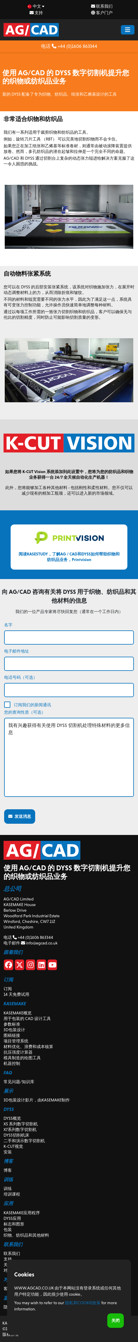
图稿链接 (12, 1035)
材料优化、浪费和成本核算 (28, 1046)
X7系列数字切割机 (20, 1129)
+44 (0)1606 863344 (74, 46)
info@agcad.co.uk (39, 943)
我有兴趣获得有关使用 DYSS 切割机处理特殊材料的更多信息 (69, 757)
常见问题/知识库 (19, 1081)
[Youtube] (52, 966)
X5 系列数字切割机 (21, 1124)
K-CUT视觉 (13, 1146)
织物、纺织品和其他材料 (26, 1235)
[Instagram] (30, 966)
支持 (36, 12)
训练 (8, 1188)
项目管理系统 (16, 1041)
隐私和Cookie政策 (82, 1302)
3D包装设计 (14, 1029)
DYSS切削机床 (16, 1135)
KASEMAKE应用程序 (22, 1212)
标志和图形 (14, 1224)
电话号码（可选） (20, 677)
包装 (8, 1229)
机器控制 (12, 1063)
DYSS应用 (12, 1218)
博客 (8, 1170)
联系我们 (102, 6)
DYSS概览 (12, 1118)
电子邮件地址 (16, 651)
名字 (8, 624)
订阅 (8, 988)
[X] (19, 966)
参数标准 (12, 1024)
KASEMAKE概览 (18, 1013)
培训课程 (12, 1194)
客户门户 (102, 12)
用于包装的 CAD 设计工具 (27, 1018)
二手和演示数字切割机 (24, 1140)
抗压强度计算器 (18, 1052)
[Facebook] (9, 966)
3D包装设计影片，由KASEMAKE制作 (37, 1100)
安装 (8, 1152)
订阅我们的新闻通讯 (32, 704)
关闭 (115, 1320)
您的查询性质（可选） (25, 712)
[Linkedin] (41, 966)
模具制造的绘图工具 (22, 1057)
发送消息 (19, 816)
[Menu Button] (127, 30)
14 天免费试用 (16, 994)
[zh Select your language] (36, 6)
